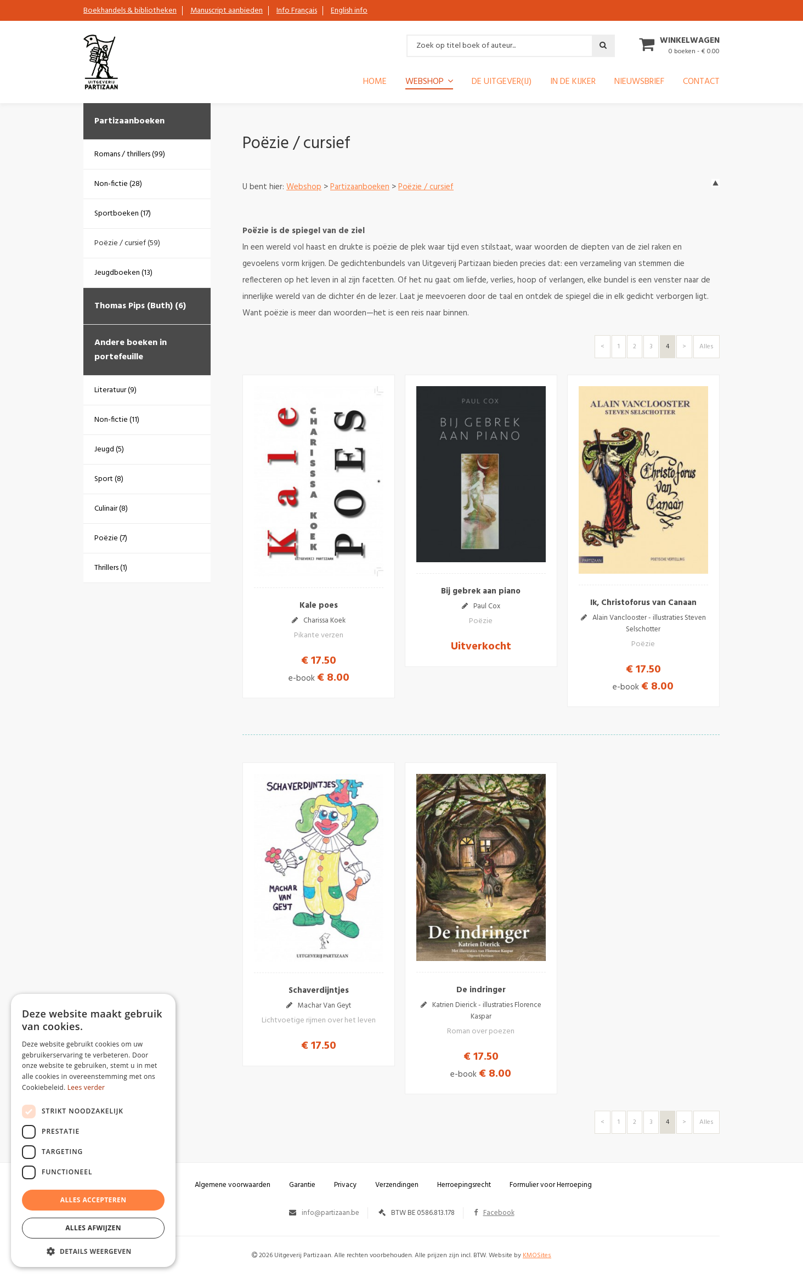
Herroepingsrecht (464, 1185)
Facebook (494, 1213)
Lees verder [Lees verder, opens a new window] (86, 1087)
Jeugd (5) (109, 449)
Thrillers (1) (110, 568)
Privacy (345, 1185)
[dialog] (93, 1130)
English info (349, 10)
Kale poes (318, 605)
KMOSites (537, 1255)
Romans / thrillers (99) (129, 154)
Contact (701, 83)
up (715, 183)
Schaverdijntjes (319, 990)
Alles (706, 346)
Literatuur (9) (115, 390)
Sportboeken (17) (122, 213)
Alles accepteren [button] (93, 1200)
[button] (93, 1251)
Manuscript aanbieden (226, 10)
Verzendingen (397, 1185)
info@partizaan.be (330, 1213)
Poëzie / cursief (426, 187)
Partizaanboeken (129, 121)
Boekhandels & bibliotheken (130, 10)
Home (375, 83)
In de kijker (573, 83)
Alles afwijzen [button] (93, 1227)
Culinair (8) (111, 508)
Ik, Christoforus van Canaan (643, 602)
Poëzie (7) (110, 538)
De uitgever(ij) (501, 83)
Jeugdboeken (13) (123, 273)
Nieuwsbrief (639, 83)
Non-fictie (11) (116, 420)
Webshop (424, 82)
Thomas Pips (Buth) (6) (140, 306)
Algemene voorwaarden (232, 1185)
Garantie (302, 1185)
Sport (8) (108, 479)
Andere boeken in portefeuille (130, 350)
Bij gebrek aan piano (481, 591)
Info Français (296, 10)
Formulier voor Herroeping (551, 1185)
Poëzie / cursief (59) (127, 243)
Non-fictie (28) (118, 184)
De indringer (481, 990)
